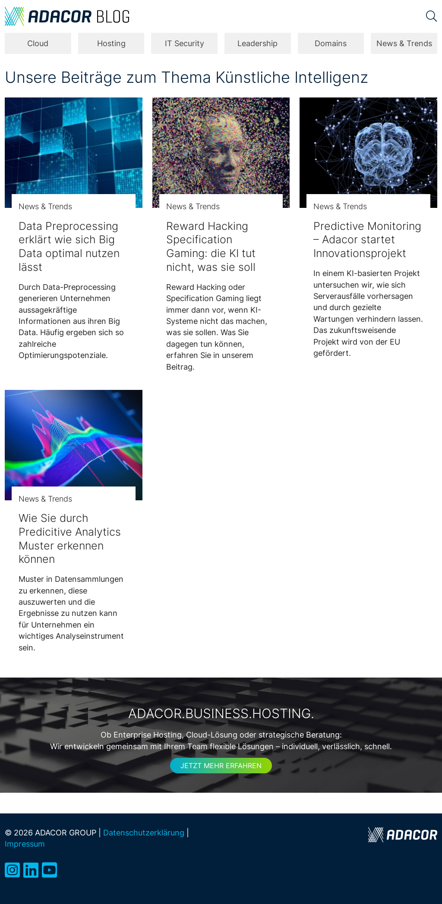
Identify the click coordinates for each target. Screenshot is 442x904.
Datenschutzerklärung (143, 832)
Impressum (25, 843)
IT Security (184, 43)
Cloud (37, 43)
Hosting (111, 43)
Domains (331, 43)
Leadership (257, 43)
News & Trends (404, 43)
